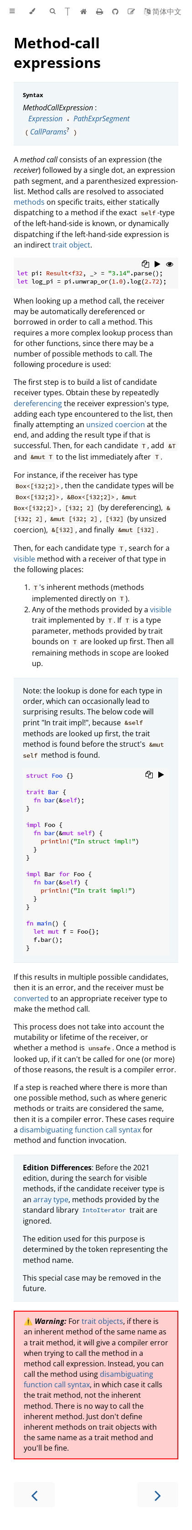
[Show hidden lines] (169, 265)
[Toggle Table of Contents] (12, 11)
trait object (71, 245)
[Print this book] (101, 11)
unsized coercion (115, 424)
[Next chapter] (157, 1494)
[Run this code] (157, 265)
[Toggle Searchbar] (52, 11)
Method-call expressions (57, 52)
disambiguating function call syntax (80, 1130)
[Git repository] (116, 11)
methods (29, 202)
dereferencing (38, 403)
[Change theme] (32, 11)
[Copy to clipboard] (145, 265)
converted (31, 998)
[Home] (84, 11)
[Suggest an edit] (132, 11)
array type (50, 1199)
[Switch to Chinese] (162, 11)
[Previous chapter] (34, 1494)
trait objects (102, 1321)
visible (24, 559)
